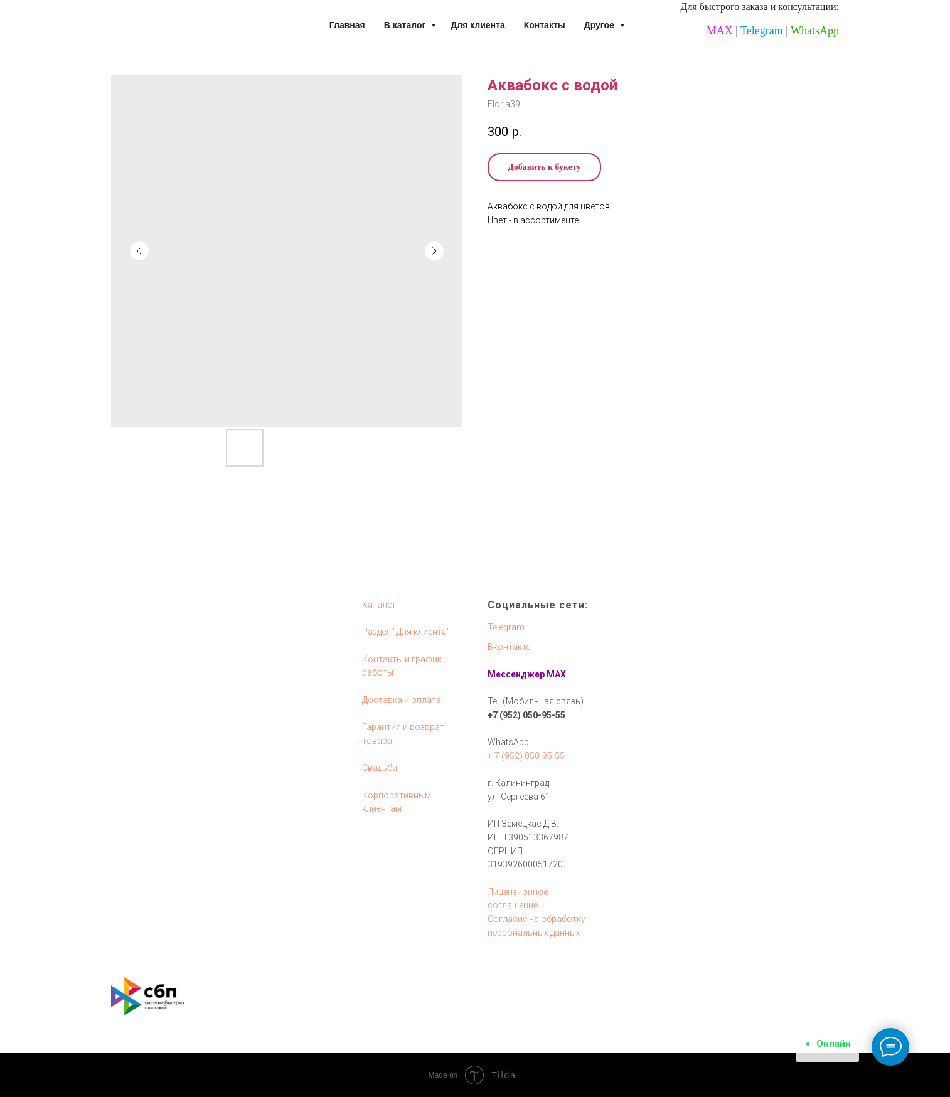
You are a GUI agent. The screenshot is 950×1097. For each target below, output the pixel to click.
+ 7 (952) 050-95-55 (526, 756)
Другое (600, 25)
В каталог (406, 25)
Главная (347, 25)
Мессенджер (516, 674)
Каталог (379, 605)
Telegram (761, 30)
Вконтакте (509, 647)
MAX (720, 30)
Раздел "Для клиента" (406, 632)
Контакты (544, 25)
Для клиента (478, 25)
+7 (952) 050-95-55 (526, 715)
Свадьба (379, 768)
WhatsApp (815, 30)
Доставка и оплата (401, 700)
